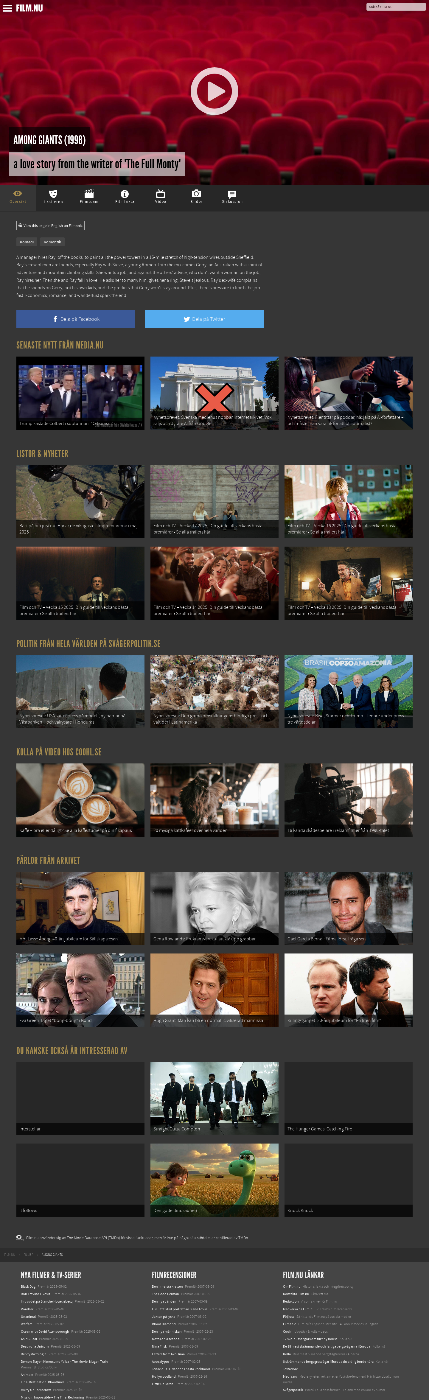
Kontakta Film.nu (296, 1271)
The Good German (165, 1271)
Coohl (287, 1308)
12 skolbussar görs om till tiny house (310, 1316)
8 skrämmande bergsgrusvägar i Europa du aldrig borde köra (328, 1339)
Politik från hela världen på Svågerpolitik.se (88, 636)
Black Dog (28, 1263)
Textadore (290, 1346)
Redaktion (291, 1278)
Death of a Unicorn (35, 1323)
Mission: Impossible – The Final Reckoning (52, 1374)
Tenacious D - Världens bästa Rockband (181, 1346)
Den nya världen (164, 1278)
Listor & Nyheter (42, 451)
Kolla (287, 1331)
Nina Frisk (159, 1323)
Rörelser (27, 1286)
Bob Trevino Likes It (35, 1271)
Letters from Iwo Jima (168, 1331)
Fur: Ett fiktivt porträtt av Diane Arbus (179, 1286)
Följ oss (288, 1294)
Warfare (26, 1301)
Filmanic (289, 1301)
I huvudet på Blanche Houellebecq (47, 1278)
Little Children (162, 1361)
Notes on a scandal (166, 1316)
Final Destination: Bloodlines (42, 1359)
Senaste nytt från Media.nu (60, 345)
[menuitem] (9, 1232)
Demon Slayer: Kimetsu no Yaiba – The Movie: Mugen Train (64, 1339)
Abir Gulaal (29, 1316)
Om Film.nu (292, 1263)
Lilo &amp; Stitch (33, 1382)
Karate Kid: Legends (36, 1389)
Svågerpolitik (293, 1367)
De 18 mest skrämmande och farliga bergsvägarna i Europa (326, 1323)
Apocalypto (160, 1339)
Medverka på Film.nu (299, 1286)
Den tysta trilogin (33, 1331)
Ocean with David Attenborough (45, 1308)
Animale (27, 1352)
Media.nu (290, 1353)
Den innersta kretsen (167, 1263)
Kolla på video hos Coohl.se (59, 742)
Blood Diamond (164, 1301)
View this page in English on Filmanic (50, 226)
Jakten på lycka (163, 1294)
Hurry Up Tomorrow (36, 1367)
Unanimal (28, 1294)
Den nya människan (167, 1308)
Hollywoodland (164, 1353)
